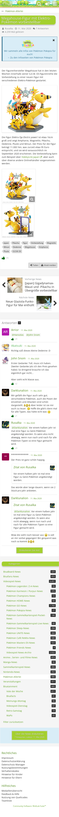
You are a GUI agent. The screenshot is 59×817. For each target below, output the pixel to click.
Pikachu (15, 243)
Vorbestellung (37, 243)
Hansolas (19, 334)
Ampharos (43, 247)
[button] (55, 4)
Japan (6, 243)
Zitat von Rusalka (25, 467)
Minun (6, 247)
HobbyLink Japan (30, 156)
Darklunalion (21, 427)
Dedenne (17, 247)
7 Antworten (42, 28)
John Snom (34, 334)
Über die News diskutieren (29, 735)
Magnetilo (51, 243)
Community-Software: (29, 806)
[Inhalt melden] (48, 265)
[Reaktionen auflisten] (5, 257)
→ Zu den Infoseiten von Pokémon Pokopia (29, 57)
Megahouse (30, 247)
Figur (25, 243)
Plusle (6, 251)
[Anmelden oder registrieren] (47, 4)
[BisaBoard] (7, 4)
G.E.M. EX (17, 251)
